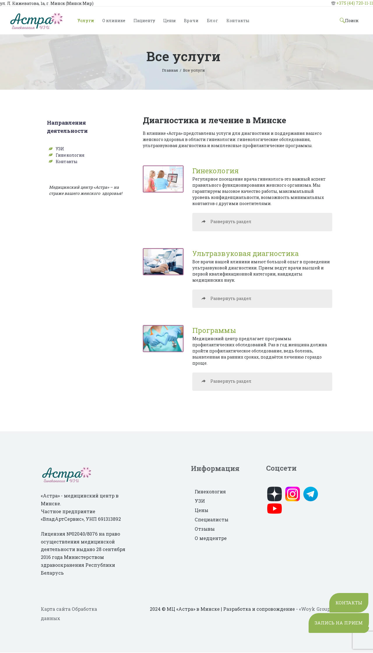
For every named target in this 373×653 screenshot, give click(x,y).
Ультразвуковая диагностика (245, 253)
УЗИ (60, 148)
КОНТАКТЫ (347, 596)
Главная (170, 70)
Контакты (66, 161)
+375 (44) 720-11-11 (354, 3)
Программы (214, 330)
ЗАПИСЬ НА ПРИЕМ (336, 619)
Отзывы (205, 529)
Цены (201, 511)
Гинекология (215, 170)
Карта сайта (55, 609)
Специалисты (211, 520)
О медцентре (211, 539)
